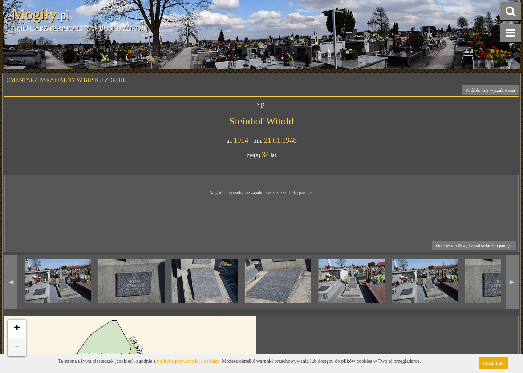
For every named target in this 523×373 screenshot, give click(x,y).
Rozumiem (494, 363)
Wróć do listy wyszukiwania (490, 90)
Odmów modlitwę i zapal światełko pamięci (474, 245)
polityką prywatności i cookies (188, 361)
